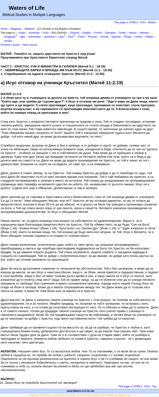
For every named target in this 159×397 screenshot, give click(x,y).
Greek (122, 32)
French (98, 32)
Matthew (29, 28)
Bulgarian (16, 28)
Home (4, 28)
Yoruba (8, 40)
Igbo (22, 36)
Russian (92, 36)
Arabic (22, 32)
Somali (104, 36)
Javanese (49, 36)
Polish (81, 36)
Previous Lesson (10, 44)
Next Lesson (30, 44)
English (86, 32)
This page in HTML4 (126, 22)
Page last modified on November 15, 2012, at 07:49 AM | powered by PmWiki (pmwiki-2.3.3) (79, 395)
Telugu (127, 36)
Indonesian (34, 36)
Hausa (132, 32)
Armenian (34, 32)
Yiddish (149, 36)
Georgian (110, 32)
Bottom (152, 22)
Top (154, 386)
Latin (61, 36)
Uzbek (138, 36)
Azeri (45, 32)
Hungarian (10, 36)
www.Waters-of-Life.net (80, 391)
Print (143, 22)
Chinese (74, 32)
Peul (70, 36)
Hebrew (144, 32)
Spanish (116, 36)
